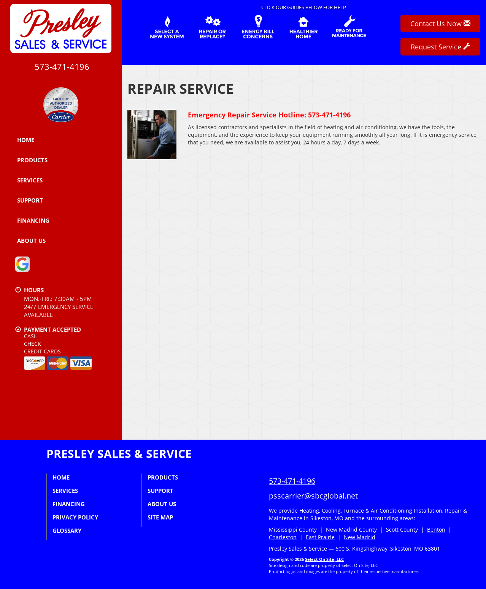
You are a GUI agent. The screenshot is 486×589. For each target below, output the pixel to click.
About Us (31, 240)
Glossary (66, 530)
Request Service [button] (440, 46)
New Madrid (359, 537)
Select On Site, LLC (324, 559)
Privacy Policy (75, 517)
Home (25, 140)
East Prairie (320, 537)
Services (30, 180)
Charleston (283, 537)
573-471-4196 (292, 481)
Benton (436, 529)
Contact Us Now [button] (440, 23)
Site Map (160, 517)
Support (30, 200)
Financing (33, 220)
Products (32, 160)
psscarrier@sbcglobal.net (313, 496)
